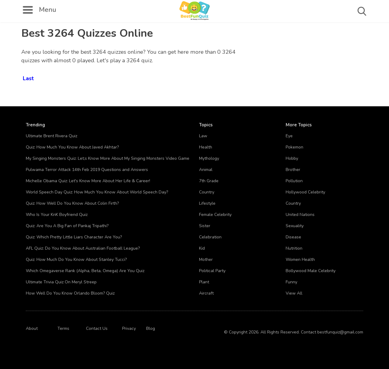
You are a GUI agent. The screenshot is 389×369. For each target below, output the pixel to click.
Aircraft (206, 293)
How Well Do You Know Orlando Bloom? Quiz (70, 293)
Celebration (210, 237)
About (32, 328)
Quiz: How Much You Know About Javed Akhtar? (72, 147)
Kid (202, 248)
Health (205, 147)
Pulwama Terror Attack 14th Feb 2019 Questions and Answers (87, 170)
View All (294, 293)
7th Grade (209, 181)
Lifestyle (207, 203)
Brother (293, 170)
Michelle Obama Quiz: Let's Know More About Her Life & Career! (88, 181)
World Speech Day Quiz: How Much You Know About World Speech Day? (97, 192)
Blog (150, 328)
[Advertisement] (333, 66)
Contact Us (97, 328)
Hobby (292, 158)
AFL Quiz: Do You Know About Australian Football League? (83, 248)
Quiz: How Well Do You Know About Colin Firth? (72, 203)
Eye (289, 136)
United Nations (300, 214)
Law (203, 136)
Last (28, 77)
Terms (63, 328)
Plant (204, 282)
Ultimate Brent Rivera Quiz (51, 136)
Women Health (300, 259)
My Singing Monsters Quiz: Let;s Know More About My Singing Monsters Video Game (107, 158)
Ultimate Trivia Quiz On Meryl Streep (61, 282)
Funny (291, 282)
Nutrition (294, 248)
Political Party (212, 271)
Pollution (294, 181)
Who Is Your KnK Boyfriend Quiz (57, 214)
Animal (205, 170)
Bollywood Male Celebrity (311, 271)
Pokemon (294, 147)
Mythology (209, 158)
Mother (206, 259)
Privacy (129, 328)
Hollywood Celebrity (305, 192)
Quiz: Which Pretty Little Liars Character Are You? (74, 237)
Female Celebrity (215, 214)
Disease (293, 237)
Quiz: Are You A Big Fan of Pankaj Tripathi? (67, 226)
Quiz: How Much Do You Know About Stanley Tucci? (76, 259)
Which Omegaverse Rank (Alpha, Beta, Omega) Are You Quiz (85, 271)
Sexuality (295, 226)
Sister (204, 226)
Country (206, 192)
